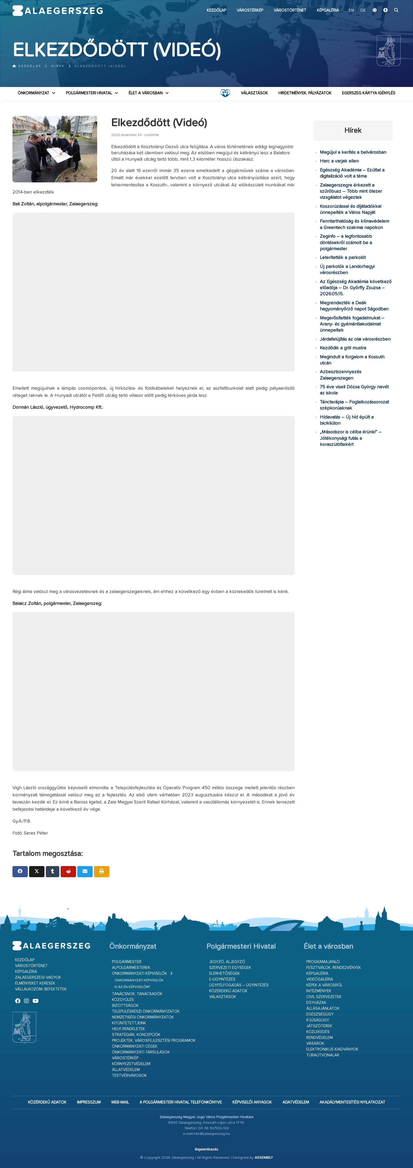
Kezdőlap (216, 10)
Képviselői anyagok (252, 1102)
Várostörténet (290, 10)
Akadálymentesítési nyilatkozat (352, 1102)
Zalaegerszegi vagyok (38, 978)
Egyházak (316, 1003)
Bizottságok (125, 1006)
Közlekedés (318, 1032)
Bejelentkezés (206, 1149)
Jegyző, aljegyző (227, 962)
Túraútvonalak (322, 1055)
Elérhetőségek (224, 974)
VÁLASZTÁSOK (254, 93)
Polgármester (126, 962)
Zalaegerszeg (57, 10)
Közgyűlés (123, 1000)
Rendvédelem (319, 1038)
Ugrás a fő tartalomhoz (387, 2)
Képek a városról (324, 985)
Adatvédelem (295, 1102)
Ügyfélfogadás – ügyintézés (239, 985)
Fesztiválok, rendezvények (333, 968)
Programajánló (323, 962)
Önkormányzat (33, 93)
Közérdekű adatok (228, 991)
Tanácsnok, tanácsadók (137, 994)
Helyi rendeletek (128, 1029)
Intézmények (318, 991)
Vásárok (315, 1044)
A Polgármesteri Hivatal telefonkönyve (181, 1102)
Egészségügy (320, 1014)
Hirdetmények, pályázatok (305, 93)
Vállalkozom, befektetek (41, 989)
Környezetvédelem (131, 1064)
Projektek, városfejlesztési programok (154, 1041)
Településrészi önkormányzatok (146, 1011)
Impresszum (89, 1102)
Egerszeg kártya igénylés (368, 93)
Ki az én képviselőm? (132, 987)
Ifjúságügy (317, 1020)
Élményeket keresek (35, 983)
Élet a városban (146, 93)
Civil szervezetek (324, 997)
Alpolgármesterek (131, 968)
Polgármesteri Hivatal (89, 93)
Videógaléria (319, 979)
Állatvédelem (126, 1070)
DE (363, 10)
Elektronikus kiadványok (332, 1049)
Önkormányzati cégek (135, 1046)
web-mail (120, 1102)
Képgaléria (328, 10)
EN (351, 10)
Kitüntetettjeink (129, 1023)
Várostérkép (250, 10)
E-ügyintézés (222, 979)
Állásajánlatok (323, 1009)
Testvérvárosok (129, 1076)
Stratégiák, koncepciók (136, 1035)
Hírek (58, 66)
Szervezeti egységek (230, 968)
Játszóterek (319, 1026)
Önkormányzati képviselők (139, 974)
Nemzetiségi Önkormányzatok (143, 1017)
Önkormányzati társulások (141, 1052)
